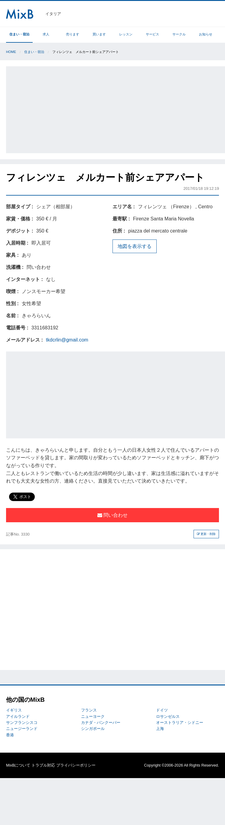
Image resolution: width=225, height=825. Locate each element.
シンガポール (93, 728)
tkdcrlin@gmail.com (67, 339)
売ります (72, 34)
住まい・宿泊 (19, 34)
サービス (152, 34)
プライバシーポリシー (76, 765)
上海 (160, 728)
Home (11, 52)
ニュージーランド (22, 728)
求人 (46, 34)
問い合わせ (112, 515)
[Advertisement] (116, 108)
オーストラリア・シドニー (179, 722)
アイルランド (18, 716)
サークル (179, 34)
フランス (89, 710)
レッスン (125, 34)
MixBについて (18, 765)
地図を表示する (135, 246)
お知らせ (205, 34)
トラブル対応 (43, 765)
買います (99, 34)
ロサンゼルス (168, 716)
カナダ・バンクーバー (100, 722)
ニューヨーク (93, 716)
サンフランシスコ (22, 722)
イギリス (14, 710)
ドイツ (162, 710)
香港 (10, 735)
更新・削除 (206, 534)
